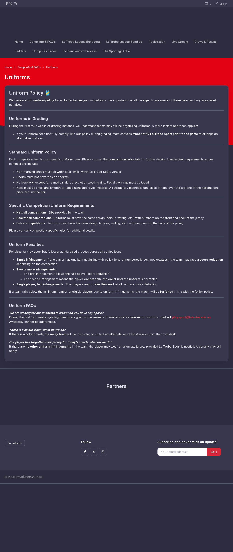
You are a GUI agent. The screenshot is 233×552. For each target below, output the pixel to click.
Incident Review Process (79, 51)
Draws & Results (205, 41)
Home (19, 41)
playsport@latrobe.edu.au (191, 317)
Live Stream (180, 41)
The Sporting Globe (116, 51)
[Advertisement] (114, 517)
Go (214, 452)
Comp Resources (44, 51)
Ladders (20, 51)
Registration (157, 41)
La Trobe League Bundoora (81, 41)
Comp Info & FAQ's (42, 41)
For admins (15, 443)
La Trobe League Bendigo (124, 41)
